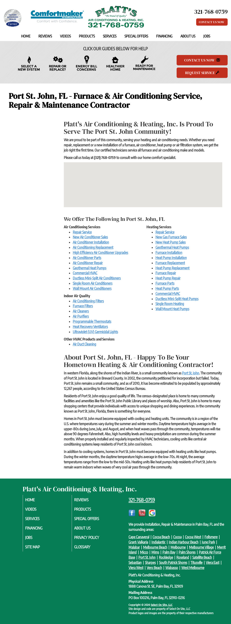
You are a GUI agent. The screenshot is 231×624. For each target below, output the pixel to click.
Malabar (134, 547)
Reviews (45, 36)
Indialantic (158, 542)
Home (25, 36)
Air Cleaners (81, 311)
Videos (65, 36)
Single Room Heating (169, 303)
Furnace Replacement (170, 263)
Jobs (206, 36)
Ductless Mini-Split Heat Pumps (176, 299)
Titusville (196, 562)
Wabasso (171, 567)
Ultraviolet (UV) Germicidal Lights (95, 332)
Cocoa (177, 537)
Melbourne (178, 547)
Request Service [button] (202, 72)
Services (109, 36)
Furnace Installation (168, 252)
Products (87, 36)
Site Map (38, 549)
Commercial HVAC (85, 273)
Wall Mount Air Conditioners (92, 288)
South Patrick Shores (173, 562)
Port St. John (190, 373)
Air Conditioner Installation (91, 242)
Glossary (88, 549)
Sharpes (150, 562)
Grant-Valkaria (138, 542)
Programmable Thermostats (92, 321)
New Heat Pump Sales (170, 242)
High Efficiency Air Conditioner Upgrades (100, 252)
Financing (164, 36)
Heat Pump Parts (167, 288)
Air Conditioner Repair (88, 263)
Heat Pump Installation (171, 257)
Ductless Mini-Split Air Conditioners (97, 278)
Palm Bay (168, 552)
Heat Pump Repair (167, 278)
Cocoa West (193, 537)
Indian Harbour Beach (183, 542)
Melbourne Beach (155, 547)
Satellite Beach (202, 557)
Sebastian (135, 562)
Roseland (182, 557)
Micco (144, 552)
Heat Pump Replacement (172, 268)
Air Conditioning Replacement (93, 247)
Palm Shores (187, 552)
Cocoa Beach (161, 537)
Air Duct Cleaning (84, 344)
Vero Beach (154, 567)
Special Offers (136, 36)
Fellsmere (211, 537)
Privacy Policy (93, 539)
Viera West (136, 567)
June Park (208, 542)
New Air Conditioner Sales (90, 237)
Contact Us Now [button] (212, 22)
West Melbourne (192, 567)
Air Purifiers (81, 316)
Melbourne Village (201, 547)
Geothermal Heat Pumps (89, 268)
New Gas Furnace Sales (171, 237)
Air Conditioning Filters (88, 301)
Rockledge (166, 557)
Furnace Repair (165, 273)
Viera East (212, 562)
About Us (187, 36)
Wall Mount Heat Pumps (172, 309)
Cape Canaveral (139, 537)
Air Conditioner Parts (87, 257)
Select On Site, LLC (162, 604)
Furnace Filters (83, 306)
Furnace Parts (164, 283)
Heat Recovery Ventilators (90, 326)
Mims (155, 552)
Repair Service (82, 232)
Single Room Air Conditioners (92, 283)
